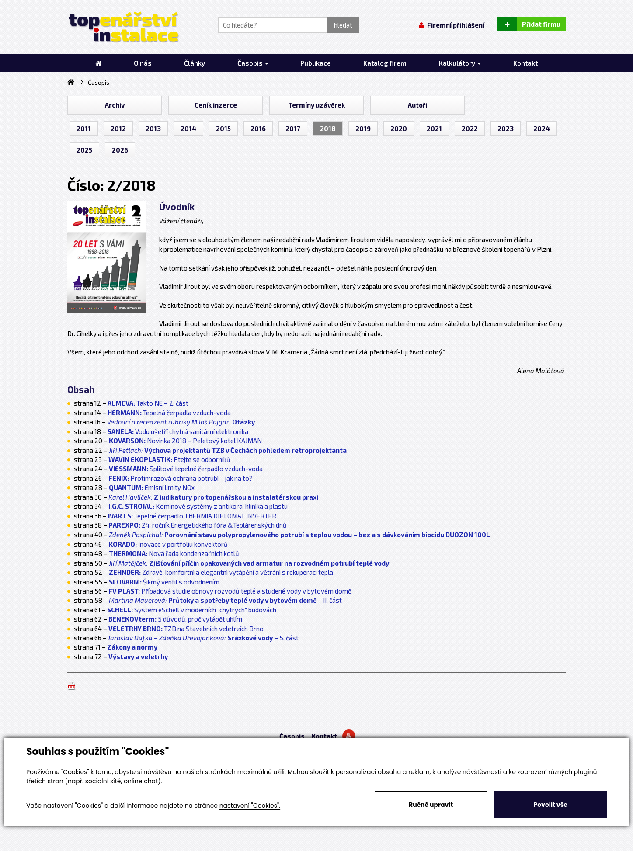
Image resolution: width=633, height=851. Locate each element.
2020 (398, 128)
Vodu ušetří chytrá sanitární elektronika (178, 431)
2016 (258, 128)
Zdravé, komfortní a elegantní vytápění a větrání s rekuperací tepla (221, 572)
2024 (541, 128)
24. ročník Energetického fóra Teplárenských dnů (197, 525)
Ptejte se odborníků (169, 459)
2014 (188, 128)
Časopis (292, 736)
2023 (505, 128)
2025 (84, 150)
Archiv (115, 105)
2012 (118, 128)
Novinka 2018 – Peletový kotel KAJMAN (185, 441)
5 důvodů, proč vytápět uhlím (175, 619)
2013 (153, 128)
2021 (434, 128)
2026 (120, 150)
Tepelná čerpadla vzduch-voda (169, 413)
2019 (363, 128)
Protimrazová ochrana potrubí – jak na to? (180, 478)
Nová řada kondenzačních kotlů (174, 553)
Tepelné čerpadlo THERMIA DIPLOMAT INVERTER (192, 516)
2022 (470, 128)
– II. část (225, 600)
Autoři (417, 105)
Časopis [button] (252, 63)
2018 (328, 128)
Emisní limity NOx (152, 487)
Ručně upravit (431, 804)
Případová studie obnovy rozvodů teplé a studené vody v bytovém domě (229, 591)
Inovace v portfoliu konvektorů (168, 544)
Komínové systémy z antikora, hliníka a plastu (198, 506)
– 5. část (203, 638)
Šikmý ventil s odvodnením (164, 582)
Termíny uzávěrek (316, 105)
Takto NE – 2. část (162, 403)
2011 (84, 128)
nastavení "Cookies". (249, 805)
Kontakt (324, 736)
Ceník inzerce (216, 105)
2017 (292, 128)
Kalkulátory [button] (460, 63)
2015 (223, 128)
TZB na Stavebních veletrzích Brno (186, 628)
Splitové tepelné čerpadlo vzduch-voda (186, 468)
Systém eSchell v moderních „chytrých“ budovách (191, 610)
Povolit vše (550, 804)
